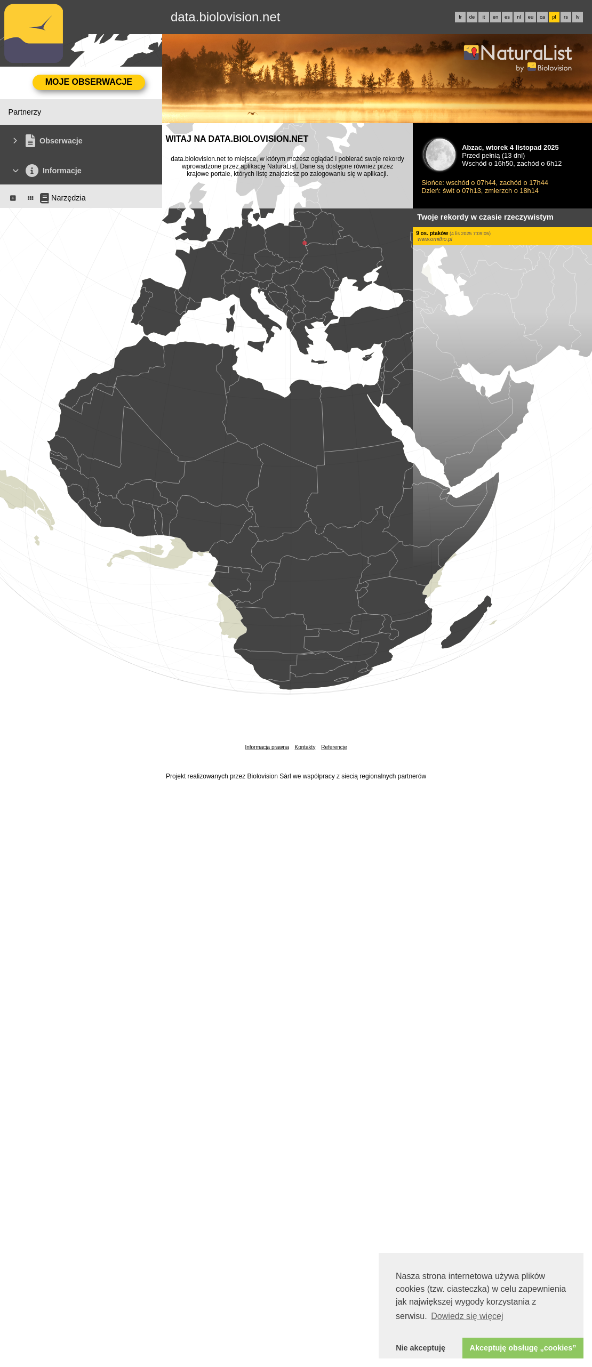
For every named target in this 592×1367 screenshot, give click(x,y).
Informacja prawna (267, 747)
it (484, 17)
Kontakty (304, 747)
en (495, 17)
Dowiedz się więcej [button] (467, 1316)
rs (566, 17)
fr (460, 17)
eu (530, 17)
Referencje (334, 747)
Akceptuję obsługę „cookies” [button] (523, 1348)
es (507, 17)
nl (519, 17)
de (472, 17)
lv (578, 17)
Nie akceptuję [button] (420, 1348)
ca (542, 17)
